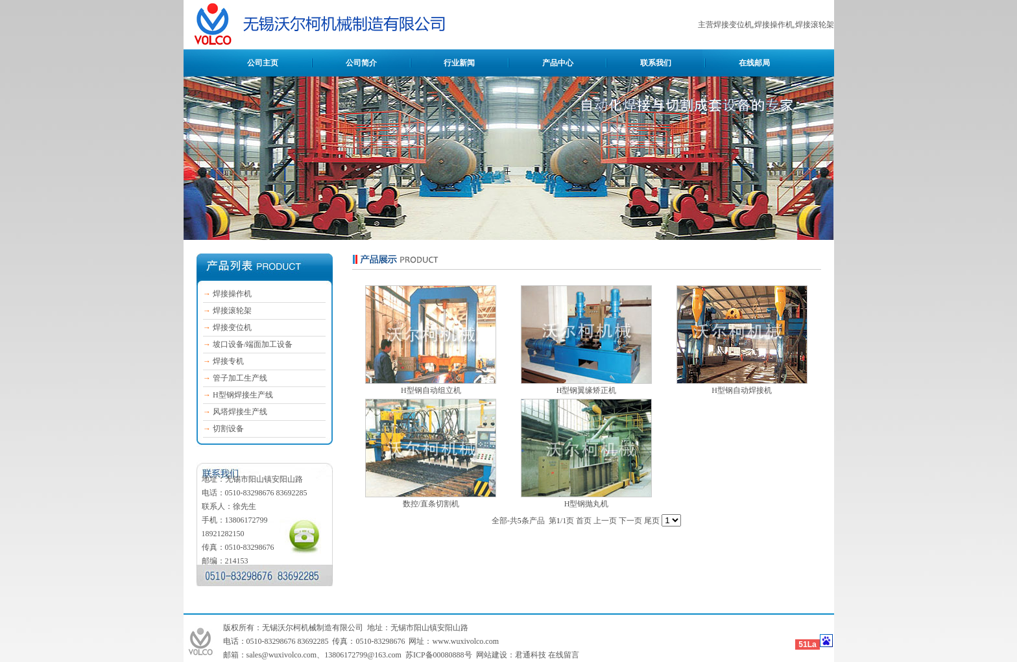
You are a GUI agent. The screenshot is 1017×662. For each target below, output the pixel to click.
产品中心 (557, 62)
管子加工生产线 (240, 378)
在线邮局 (754, 62)
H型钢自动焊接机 (742, 390)
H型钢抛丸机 (586, 503)
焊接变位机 (232, 327)
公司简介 (361, 62)
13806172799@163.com (362, 654)
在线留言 (563, 654)
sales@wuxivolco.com (281, 654)
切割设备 (228, 428)
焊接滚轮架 (232, 310)
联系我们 (655, 62)
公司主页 (262, 62)
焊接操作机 (232, 293)
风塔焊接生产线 (240, 411)
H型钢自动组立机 (431, 390)
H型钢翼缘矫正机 (586, 390)
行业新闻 (459, 62)
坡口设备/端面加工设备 (253, 344)
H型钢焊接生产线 (243, 394)
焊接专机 (228, 361)
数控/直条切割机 (431, 503)
